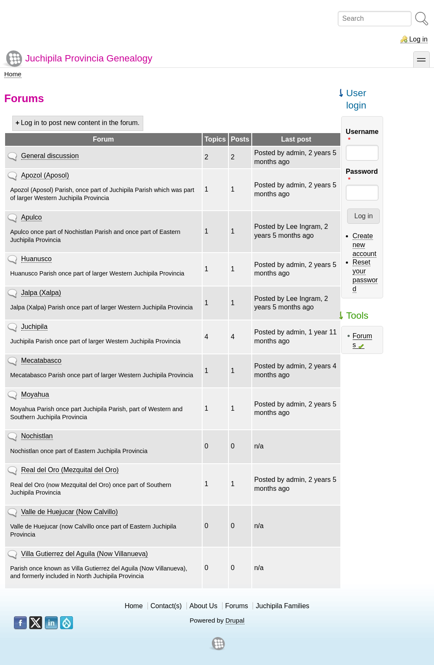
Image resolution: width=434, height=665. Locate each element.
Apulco (31, 217)
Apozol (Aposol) (45, 175)
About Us (203, 605)
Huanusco (36, 258)
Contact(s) (166, 605)
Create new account (364, 244)
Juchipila (34, 326)
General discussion (50, 155)
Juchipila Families (282, 605)
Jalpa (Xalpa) (41, 292)
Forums (236, 605)
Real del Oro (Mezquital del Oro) (70, 469)
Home (13, 74)
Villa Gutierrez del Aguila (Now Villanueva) (84, 553)
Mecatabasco (41, 360)
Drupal (235, 620)
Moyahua (35, 394)
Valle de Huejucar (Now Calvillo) (69, 511)
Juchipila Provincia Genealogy (88, 58)
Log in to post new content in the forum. (80, 122)
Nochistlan (37, 436)
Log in (418, 39)
